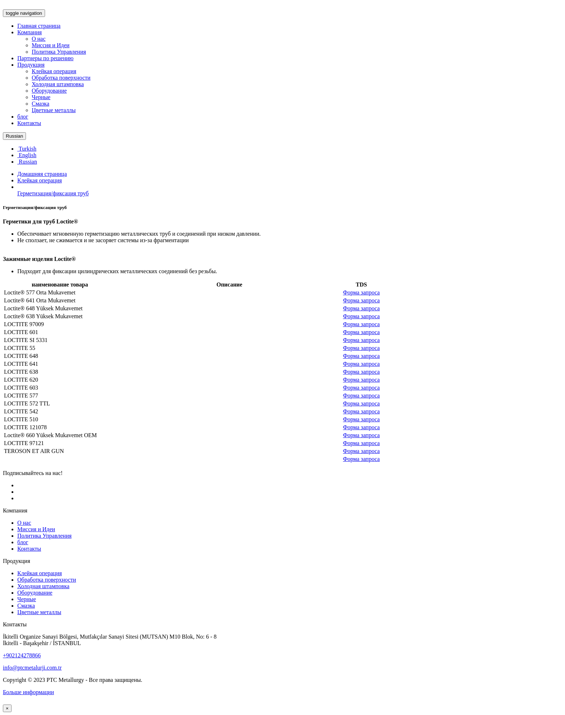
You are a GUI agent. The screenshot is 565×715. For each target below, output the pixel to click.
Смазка (40, 104)
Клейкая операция (54, 71)
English (26, 155)
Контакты (29, 123)
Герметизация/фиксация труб (53, 193)
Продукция (31, 65)
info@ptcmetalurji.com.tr (32, 668)
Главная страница (39, 26)
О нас (38, 39)
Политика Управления (59, 52)
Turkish (26, 149)
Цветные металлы (54, 110)
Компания (29, 32)
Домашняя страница (42, 174)
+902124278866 (22, 655)
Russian (14, 136)
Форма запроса (361, 292)
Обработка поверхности (61, 78)
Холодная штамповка (58, 84)
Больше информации (28, 692)
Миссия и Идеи (51, 45)
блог (22, 117)
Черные (41, 97)
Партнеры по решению (45, 58)
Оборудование (49, 91)
